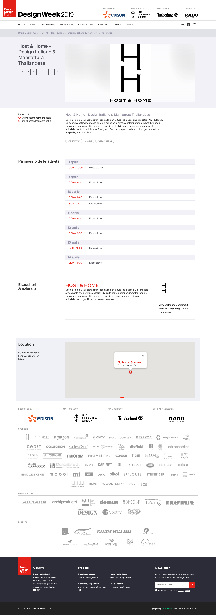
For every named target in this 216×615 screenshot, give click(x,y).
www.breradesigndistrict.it (44, 587)
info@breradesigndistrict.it (45, 584)
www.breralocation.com (120, 587)
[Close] (143, 355)
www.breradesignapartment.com (92, 587)
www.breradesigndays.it (120, 577)
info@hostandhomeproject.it (36, 121)
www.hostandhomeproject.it (36, 118)
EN (182, 24)
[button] (130, 372)
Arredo (88, 141)
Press (117, 24)
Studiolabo (167, 608)
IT (177, 24)
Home (21, 24)
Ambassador (86, 24)
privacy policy (184, 590)
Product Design (105, 141)
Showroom (66, 24)
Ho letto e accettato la (166, 590)
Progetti (103, 24)
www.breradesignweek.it (88, 577)
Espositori (48, 24)
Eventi (33, 24)
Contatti (131, 24)
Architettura (74, 141)
